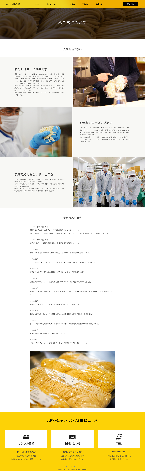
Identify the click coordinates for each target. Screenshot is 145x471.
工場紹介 (85, 4)
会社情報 (99, 4)
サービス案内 (70, 4)
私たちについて (52, 4)
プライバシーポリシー (72, 466)
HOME (37, 4)
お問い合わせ (130, 4)
